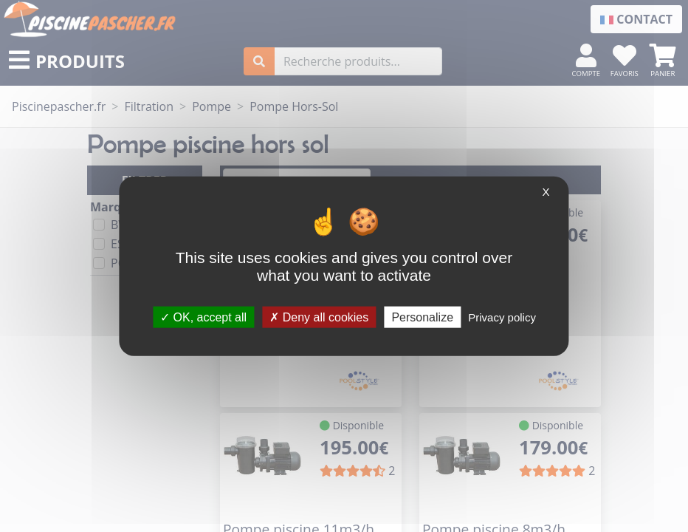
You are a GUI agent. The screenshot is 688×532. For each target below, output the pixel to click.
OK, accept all (203, 316)
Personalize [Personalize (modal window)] (422, 316)
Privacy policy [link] (502, 316)
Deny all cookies (318, 316)
